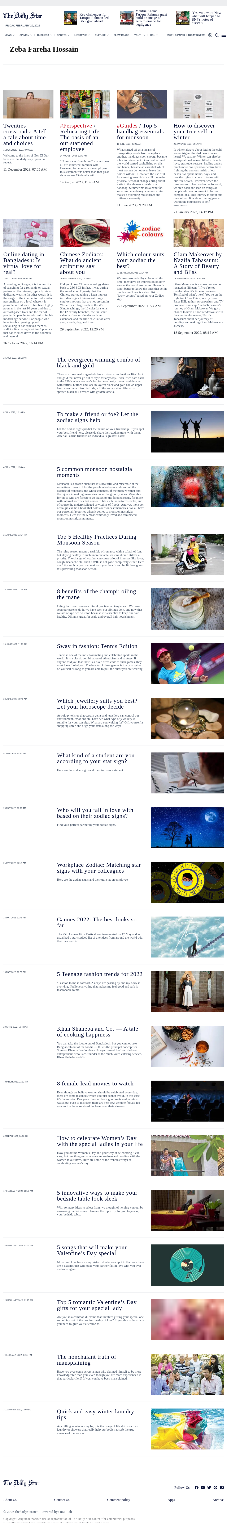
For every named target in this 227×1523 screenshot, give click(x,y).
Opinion (24, 35)
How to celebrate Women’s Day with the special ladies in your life (100, 1141)
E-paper (180, 35)
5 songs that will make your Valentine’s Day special (92, 1250)
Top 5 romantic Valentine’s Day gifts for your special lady (97, 1305)
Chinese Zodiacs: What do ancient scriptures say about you (82, 263)
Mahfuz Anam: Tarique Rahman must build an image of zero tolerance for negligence (151, 17)
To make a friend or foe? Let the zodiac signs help (97, 417)
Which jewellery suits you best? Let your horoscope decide (97, 703)
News (8, 35)
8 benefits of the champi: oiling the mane (96, 594)
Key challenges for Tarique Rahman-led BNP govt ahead (94, 18)
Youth (138, 35)
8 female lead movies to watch (95, 1083)
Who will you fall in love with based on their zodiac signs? (95, 813)
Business (43, 35)
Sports (61, 35)
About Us (10, 1500)
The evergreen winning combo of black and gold (98, 362)
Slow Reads (121, 35)
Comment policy (118, 1500)
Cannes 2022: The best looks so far (97, 922)
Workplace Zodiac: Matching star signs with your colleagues (99, 867)
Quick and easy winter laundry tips (95, 1414)
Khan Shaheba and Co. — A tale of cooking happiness (97, 1031)
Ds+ (152, 35)
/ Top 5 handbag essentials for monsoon (140, 131)
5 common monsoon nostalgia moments (94, 472)
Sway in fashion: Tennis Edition (97, 646)
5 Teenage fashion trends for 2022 (100, 974)
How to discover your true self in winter (194, 131)
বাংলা (169, 35)
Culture (100, 35)
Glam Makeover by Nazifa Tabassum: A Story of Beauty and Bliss (198, 263)
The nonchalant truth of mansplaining (86, 1359)
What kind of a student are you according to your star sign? (96, 758)
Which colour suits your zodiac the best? (141, 260)
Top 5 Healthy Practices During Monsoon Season (96, 539)
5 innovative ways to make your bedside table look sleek (97, 1195)
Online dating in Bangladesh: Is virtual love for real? (23, 263)
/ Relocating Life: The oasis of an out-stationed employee (80, 137)
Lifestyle (80, 35)
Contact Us (62, 1500)
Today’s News (196, 35)
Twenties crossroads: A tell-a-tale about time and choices (26, 134)
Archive (218, 1500)
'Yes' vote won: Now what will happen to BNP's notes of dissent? (206, 18)
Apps (171, 1500)
